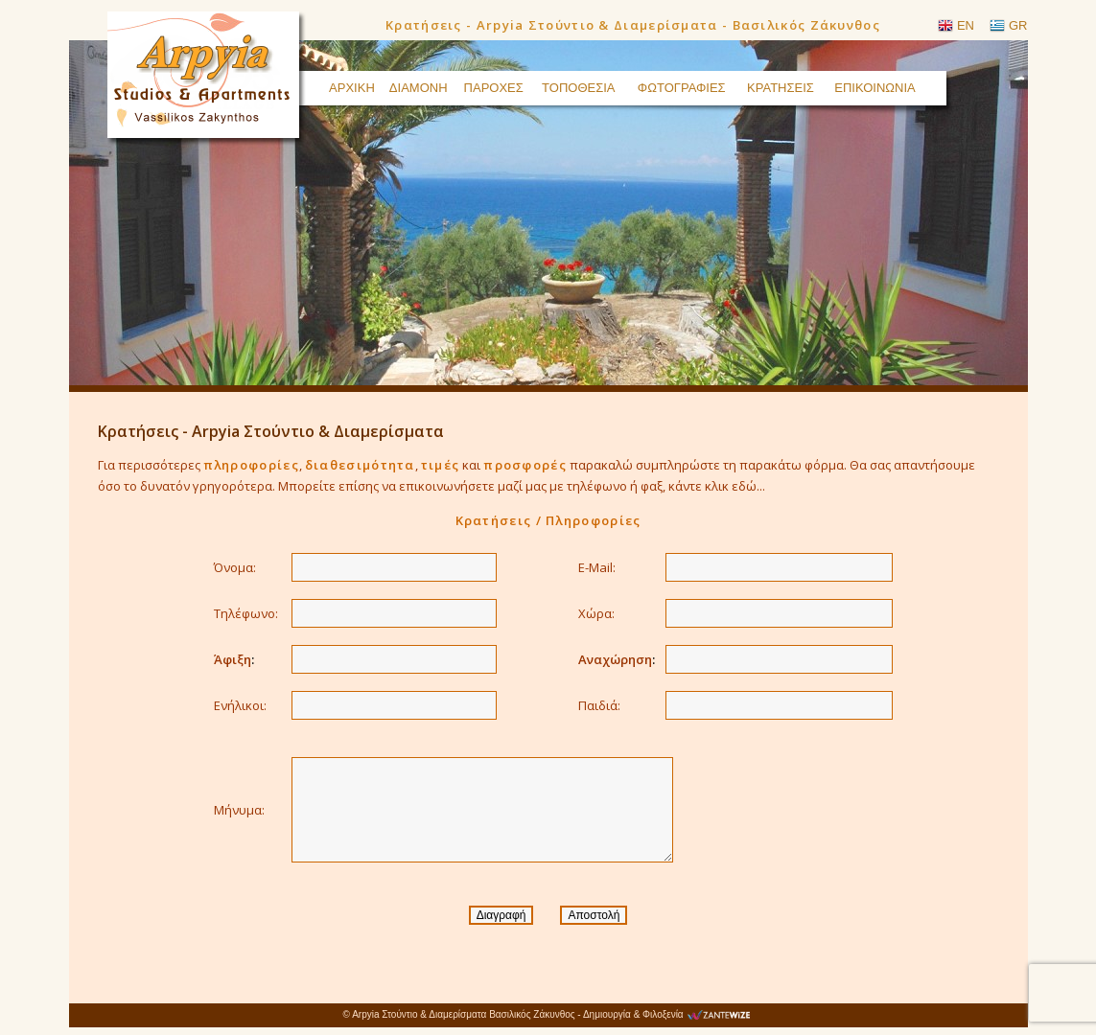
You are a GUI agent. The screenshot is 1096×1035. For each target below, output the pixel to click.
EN (965, 25)
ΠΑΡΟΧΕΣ (494, 87)
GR (1018, 25)
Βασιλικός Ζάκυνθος (531, 1014)
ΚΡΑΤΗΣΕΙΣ (780, 87)
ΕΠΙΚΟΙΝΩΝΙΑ (874, 87)
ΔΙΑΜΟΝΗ (418, 87)
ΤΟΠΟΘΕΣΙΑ (578, 87)
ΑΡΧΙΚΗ (352, 87)
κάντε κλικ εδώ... (716, 485)
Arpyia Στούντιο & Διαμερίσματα (419, 1014)
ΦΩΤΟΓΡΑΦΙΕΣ (682, 87)
